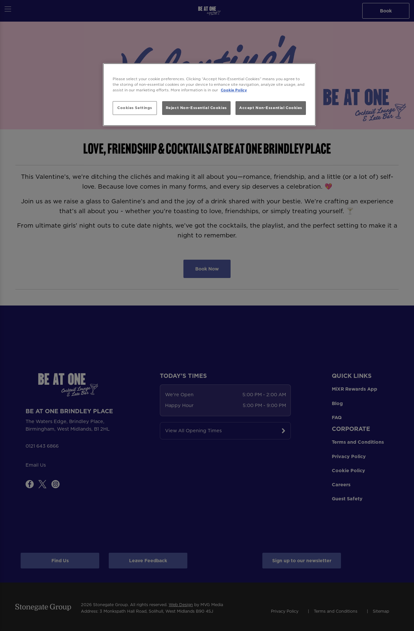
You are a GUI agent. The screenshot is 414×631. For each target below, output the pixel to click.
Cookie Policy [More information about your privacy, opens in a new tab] (234, 90)
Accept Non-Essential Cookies (270, 107)
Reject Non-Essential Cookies (196, 107)
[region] (209, 94)
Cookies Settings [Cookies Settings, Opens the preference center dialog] (134, 107)
